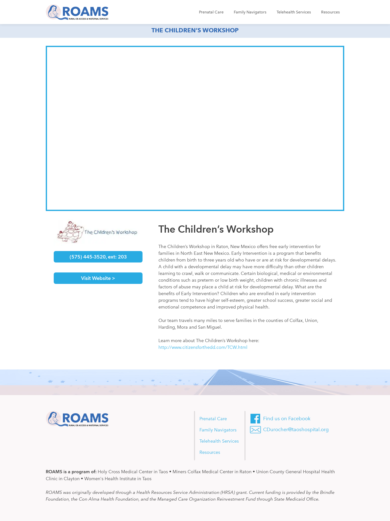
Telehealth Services (294, 12)
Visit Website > (98, 278)
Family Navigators (250, 12)
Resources (330, 12)
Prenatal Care (211, 12)
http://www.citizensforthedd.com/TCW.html (202, 347)
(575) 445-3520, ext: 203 (98, 257)
